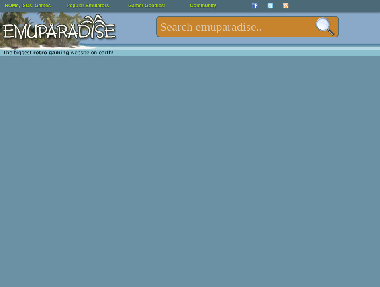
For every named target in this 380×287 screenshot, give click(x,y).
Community (203, 5)
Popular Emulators (88, 5)
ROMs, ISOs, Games (28, 5)
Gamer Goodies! (146, 5)
